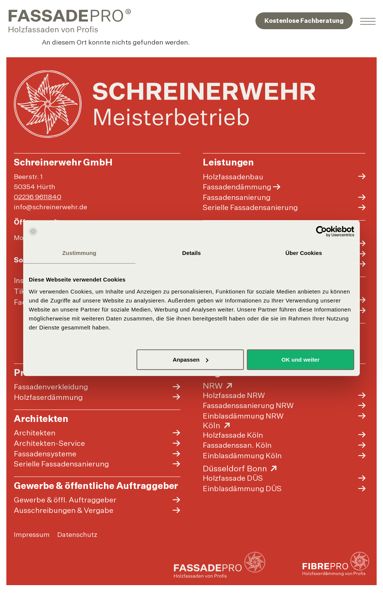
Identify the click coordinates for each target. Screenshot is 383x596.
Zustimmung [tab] (79, 253)
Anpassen (191, 359)
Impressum (33, 545)
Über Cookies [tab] (303, 253)
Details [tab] (191, 253)
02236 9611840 (38, 198)
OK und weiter (301, 359)
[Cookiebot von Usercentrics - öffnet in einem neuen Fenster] (321, 231)
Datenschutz (78, 545)
